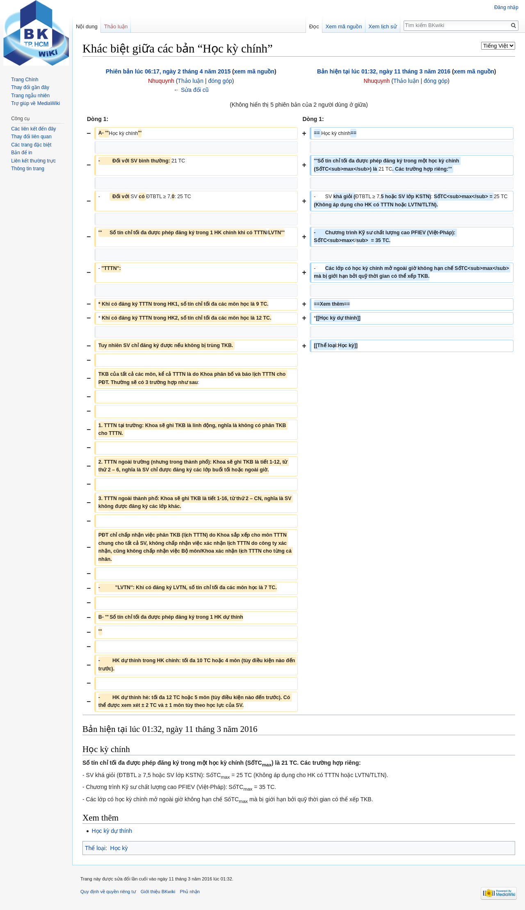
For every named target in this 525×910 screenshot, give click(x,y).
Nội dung (87, 26)
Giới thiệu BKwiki (158, 891)
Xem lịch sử (383, 26)
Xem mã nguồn (344, 26)
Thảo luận (190, 81)
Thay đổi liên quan (31, 136)
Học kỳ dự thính (111, 831)
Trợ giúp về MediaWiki (35, 103)
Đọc (314, 26)
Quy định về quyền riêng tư (108, 891)
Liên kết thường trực (33, 161)
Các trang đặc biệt (31, 145)
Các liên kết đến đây (33, 129)
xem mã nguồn (254, 71)
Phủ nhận (189, 891)
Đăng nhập (506, 7)
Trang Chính (24, 79)
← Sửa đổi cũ (190, 90)
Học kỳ (119, 848)
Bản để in (21, 152)
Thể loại (95, 848)
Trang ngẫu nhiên (30, 95)
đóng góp (220, 81)
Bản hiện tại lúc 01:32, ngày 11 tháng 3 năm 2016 (383, 71)
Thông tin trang (27, 168)
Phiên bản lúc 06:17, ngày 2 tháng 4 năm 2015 (168, 71)
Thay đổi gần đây (30, 87)
